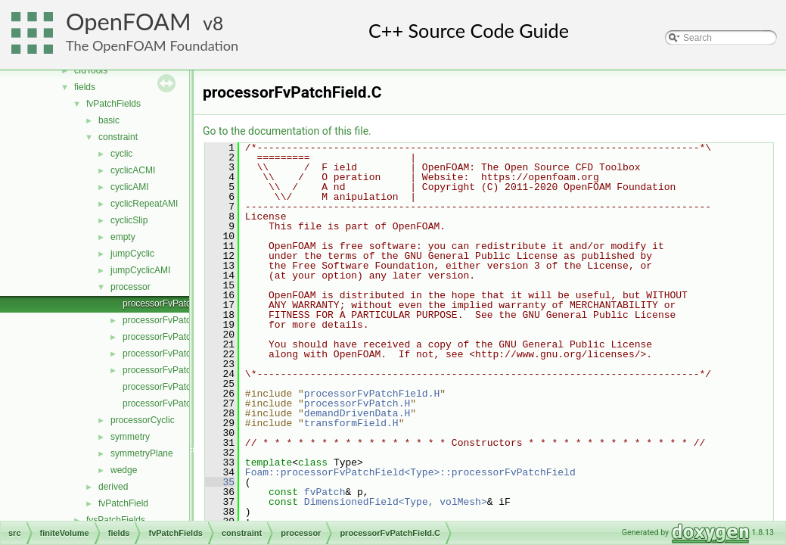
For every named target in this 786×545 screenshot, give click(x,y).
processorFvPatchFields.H (176, 353)
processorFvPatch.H (357, 403)
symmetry (130, 436)
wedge (123, 470)
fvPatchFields (113, 103)
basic (109, 120)
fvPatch (325, 492)
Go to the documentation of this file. (287, 131)
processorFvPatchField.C (174, 303)
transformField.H (351, 423)
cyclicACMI (132, 170)
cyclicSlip (129, 220)
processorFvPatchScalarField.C (186, 387)
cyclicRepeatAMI (144, 203)
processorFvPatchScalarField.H (186, 403)
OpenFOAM (128, 22)
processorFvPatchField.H (174, 320)
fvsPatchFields (115, 520)
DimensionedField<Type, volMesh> (395, 502)
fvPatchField (123, 503)
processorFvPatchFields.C (176, 337)
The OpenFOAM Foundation (152, 45)
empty (122, 237)
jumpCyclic (132, 253)
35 (220, 482)
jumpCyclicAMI (140, 270)
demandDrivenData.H (357, 413)
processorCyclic (142, 420)
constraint (118, 137)
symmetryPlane (141, 453)
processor (130, 287)
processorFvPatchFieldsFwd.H (184, 370)
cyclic (121, 153)
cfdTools (90, 70)
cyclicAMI (129, 187)
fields (84, 87)
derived (113, 486)
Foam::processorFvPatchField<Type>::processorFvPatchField (410, 472)
